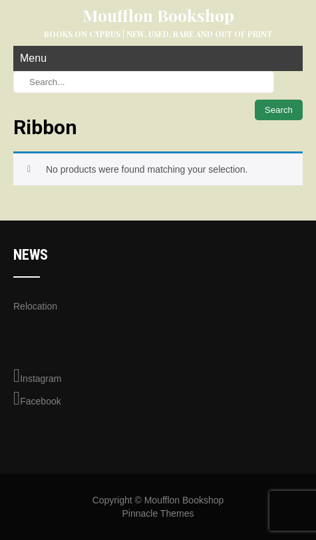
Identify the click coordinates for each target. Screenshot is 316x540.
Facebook (37, 398)
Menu (33, 58)
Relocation (35, 306)
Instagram (37, 376)
